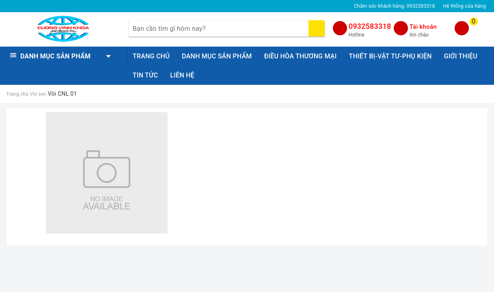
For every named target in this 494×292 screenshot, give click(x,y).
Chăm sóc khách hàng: (394, 6)
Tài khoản (423, 26)
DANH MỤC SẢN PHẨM (217, 56)
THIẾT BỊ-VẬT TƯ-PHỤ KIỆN (390, 56)
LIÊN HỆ (182, 75)
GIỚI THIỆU (460, 56)
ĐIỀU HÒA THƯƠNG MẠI (300, 56)
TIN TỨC (145, 75)
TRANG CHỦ (151, 56)
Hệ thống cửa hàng (464, 6)
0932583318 (370, 26)
